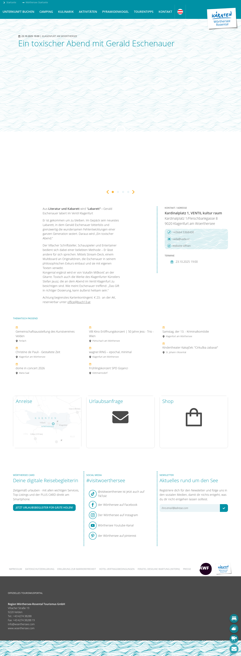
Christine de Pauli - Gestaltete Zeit (38, 352)
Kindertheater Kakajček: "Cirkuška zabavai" (190, 348)
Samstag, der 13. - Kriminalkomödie (185, 332)
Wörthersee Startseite (35, 2)
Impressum (15, 568)
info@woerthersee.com (21, 624)
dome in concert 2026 (30, 368)
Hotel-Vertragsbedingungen (117, 568)
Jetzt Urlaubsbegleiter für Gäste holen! (44, 507)
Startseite (9, 2)
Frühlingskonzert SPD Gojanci (108, 368)
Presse (187, 568)
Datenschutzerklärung (39, 568)
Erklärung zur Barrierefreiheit (76, 568)
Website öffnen (179, 246)
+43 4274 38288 (22, 616)
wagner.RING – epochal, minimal (110, 352)
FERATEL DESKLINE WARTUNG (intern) (159, 568)
